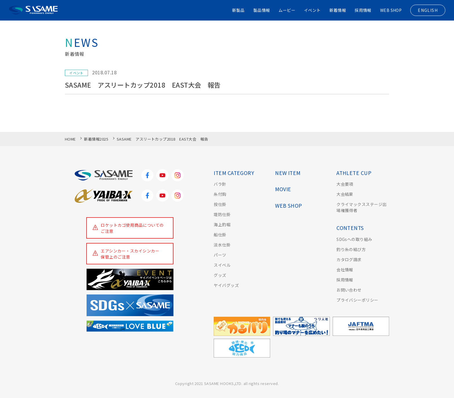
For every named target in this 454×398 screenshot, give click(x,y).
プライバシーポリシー (357, 300)
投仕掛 (220, 204)
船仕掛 (220, 234)
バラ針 (220, 184)
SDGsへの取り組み (354, 239)
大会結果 (344, 194)
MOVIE (283, 189)
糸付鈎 (220, 194)
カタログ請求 (349, 259)
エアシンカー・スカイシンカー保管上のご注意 (130, 254)
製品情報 (261, 10)
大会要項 (344, 184)
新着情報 (337, 10)
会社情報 (344, 269)
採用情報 (362, 10)
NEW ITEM (288, 172)
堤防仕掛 (222, 214)
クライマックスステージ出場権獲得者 (361, 207)
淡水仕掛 (222, 245)
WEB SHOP (391, 10)
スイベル (222, 265)
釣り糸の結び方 (351, 249)
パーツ (220, 255)
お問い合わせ (349, 290)
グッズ (220, 275)
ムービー (286, 10)
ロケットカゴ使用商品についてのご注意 (132, 228)
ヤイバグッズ (226, 285)
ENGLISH (428, 10)
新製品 (237, 10)
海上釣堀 (222, 224)
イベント (312, 10)
